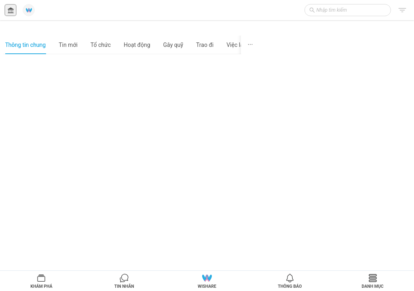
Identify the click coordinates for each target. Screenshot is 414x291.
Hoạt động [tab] (137, 45)
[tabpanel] (131, 172)
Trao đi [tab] (204, 45)
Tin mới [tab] (68, 45)
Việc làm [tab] (237, 45)
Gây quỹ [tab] (173, 45)
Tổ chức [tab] (101, 45)
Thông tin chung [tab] (25, 45)
